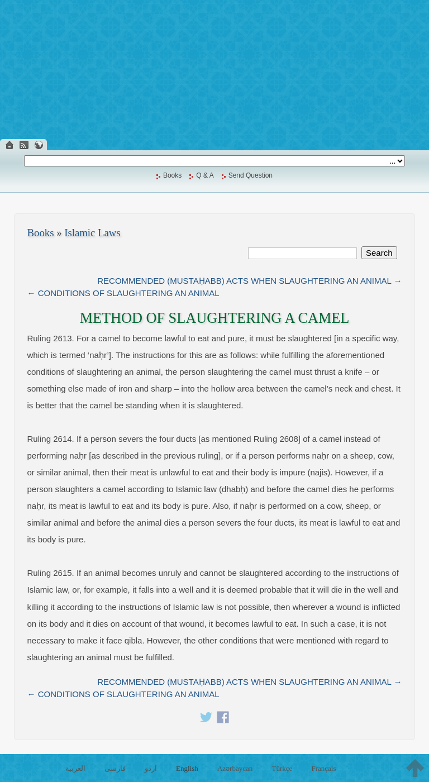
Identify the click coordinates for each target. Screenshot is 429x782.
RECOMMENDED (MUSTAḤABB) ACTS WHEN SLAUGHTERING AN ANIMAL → (249, 280)
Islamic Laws (92, 233)
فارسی (115, 768)
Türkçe (281, 768)
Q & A (204, 175)
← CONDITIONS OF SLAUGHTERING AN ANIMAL (123, 293)
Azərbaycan (234, 768)
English (187, 768)
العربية (75, 768)
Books (172, 175)
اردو (151, 768)
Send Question (250, 175)
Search (379, 253)
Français (323, 768)
